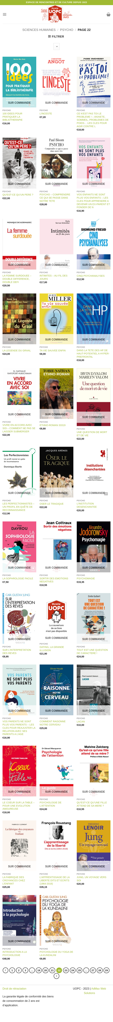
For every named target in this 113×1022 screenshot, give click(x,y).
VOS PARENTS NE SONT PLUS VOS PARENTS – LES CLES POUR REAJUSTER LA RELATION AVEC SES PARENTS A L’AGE (19, 727)
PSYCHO (66, 30)
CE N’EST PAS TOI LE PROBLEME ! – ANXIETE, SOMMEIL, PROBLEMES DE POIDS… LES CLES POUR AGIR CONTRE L (93, 120)
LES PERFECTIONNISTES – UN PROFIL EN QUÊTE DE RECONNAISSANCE (18, 506)
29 (106, 970)
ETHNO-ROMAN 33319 (53, 425)
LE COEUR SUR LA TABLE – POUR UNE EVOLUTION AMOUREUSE (19, 805)
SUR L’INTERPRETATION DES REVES (17, 652)
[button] (5, 14)
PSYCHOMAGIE (86, 578)
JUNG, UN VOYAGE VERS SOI (91, 879)
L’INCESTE (46, 113)
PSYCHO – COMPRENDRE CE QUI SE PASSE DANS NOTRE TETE (55, 197)
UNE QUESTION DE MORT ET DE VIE (92, 434)
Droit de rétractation (14, 988)
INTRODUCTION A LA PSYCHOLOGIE (15, 953)
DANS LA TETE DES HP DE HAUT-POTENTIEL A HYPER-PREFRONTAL (93, 353)
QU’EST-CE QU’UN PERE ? (18, 194)
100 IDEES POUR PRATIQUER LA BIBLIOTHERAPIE (13, 116)
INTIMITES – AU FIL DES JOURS (53, 277)
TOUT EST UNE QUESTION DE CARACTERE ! (92, 652)
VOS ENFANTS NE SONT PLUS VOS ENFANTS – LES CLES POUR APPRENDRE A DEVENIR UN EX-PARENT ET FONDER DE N (93, 201)
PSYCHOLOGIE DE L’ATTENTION (50, 804)
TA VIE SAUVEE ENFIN (53, 350)
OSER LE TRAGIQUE (52, 503)
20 (45, 970)
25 (79, 970)
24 (72, 970)
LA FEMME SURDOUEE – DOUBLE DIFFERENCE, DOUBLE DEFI (17, 278)
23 (66, 970)
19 (38, 970)
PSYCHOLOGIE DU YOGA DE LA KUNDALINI (56, 953)
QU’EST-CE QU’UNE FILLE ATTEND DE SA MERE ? (92, 804)
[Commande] (56, 46)
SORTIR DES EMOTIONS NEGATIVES (54, 580)
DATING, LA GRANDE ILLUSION (52, 649)
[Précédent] (5, 970)
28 (99, 970)
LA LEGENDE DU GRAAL (17, 350)
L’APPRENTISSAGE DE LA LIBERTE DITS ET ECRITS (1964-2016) (55, 880)
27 (92, 970)
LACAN (81, 721)
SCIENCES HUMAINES (39, 30)
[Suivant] (56, 976)
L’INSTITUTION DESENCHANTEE (87, 505)
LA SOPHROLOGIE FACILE (18, 578)
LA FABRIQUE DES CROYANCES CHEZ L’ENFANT (14, 880)
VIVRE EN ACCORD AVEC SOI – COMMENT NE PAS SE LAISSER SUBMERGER (19, 428)
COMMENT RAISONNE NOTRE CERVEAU (53, 723)
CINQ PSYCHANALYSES (91, 275)
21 (52, 970)
